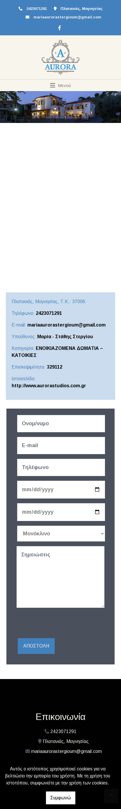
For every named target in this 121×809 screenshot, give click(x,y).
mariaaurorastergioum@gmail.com (67, 17)
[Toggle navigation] (60, 85)
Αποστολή (36, 645)
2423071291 (49, 313)
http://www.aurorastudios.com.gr (49, 385)
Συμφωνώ (60, 797)
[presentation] (61, 623)
